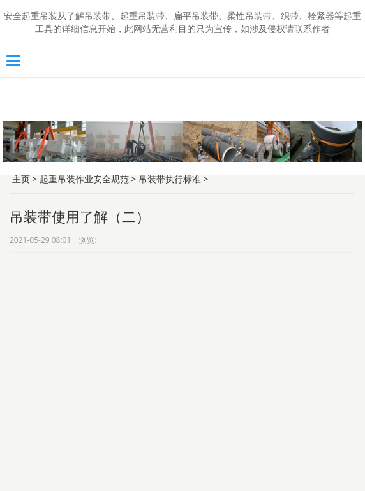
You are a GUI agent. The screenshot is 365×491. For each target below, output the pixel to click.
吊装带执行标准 (169, 179)
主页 (21, 179)
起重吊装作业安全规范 (84, 179)
